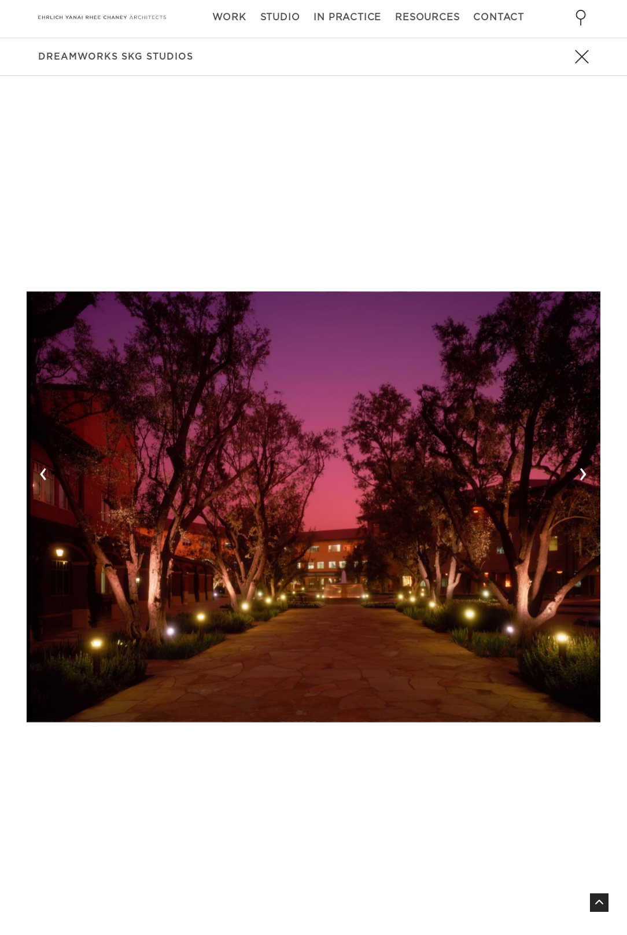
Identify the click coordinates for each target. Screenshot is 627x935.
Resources (427, 17)
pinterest (557, 861)
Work (229, 17)
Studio (280, 17)
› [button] (583, 238)
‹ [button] (44, 238)
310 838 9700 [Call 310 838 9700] (204, 845)
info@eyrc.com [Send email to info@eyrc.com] (215, 858)
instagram (559, 833)
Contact (498, 17)
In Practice (347, 17)
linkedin (553, 847)
